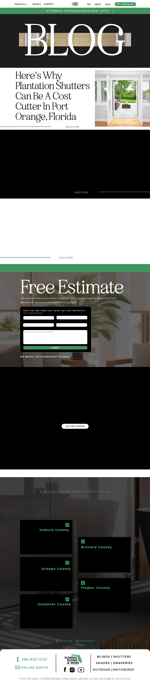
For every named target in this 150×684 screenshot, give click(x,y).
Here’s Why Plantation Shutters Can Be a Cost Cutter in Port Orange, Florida (52, 96)
